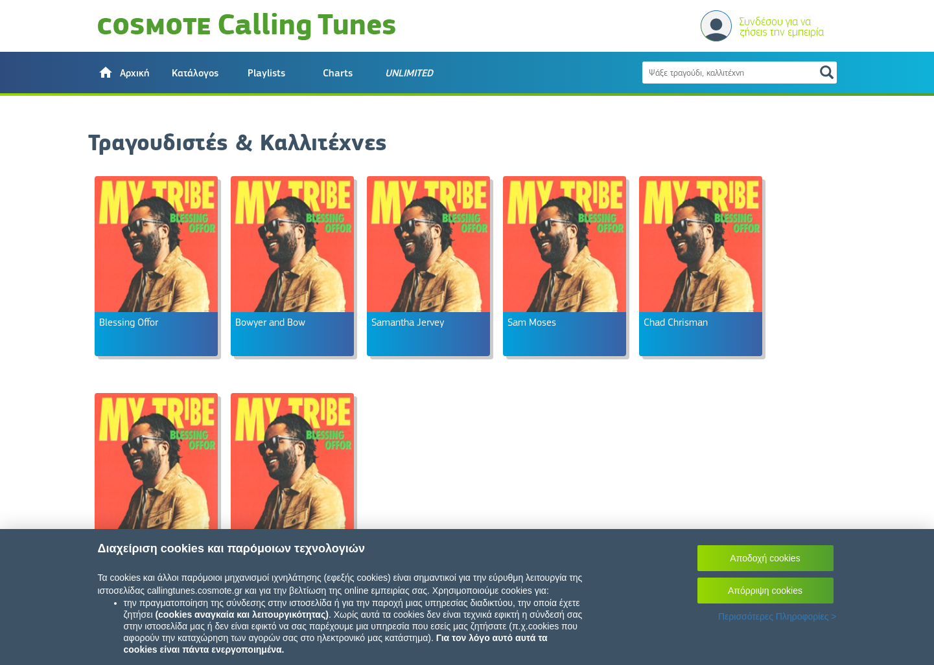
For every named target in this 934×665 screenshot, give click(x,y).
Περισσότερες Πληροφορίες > (777, 616)
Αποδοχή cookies (765, 558)
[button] (123, 72)
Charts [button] (338, 73)
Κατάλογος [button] (195, 73)
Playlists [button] (266, 73)
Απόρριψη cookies (765, 590)
